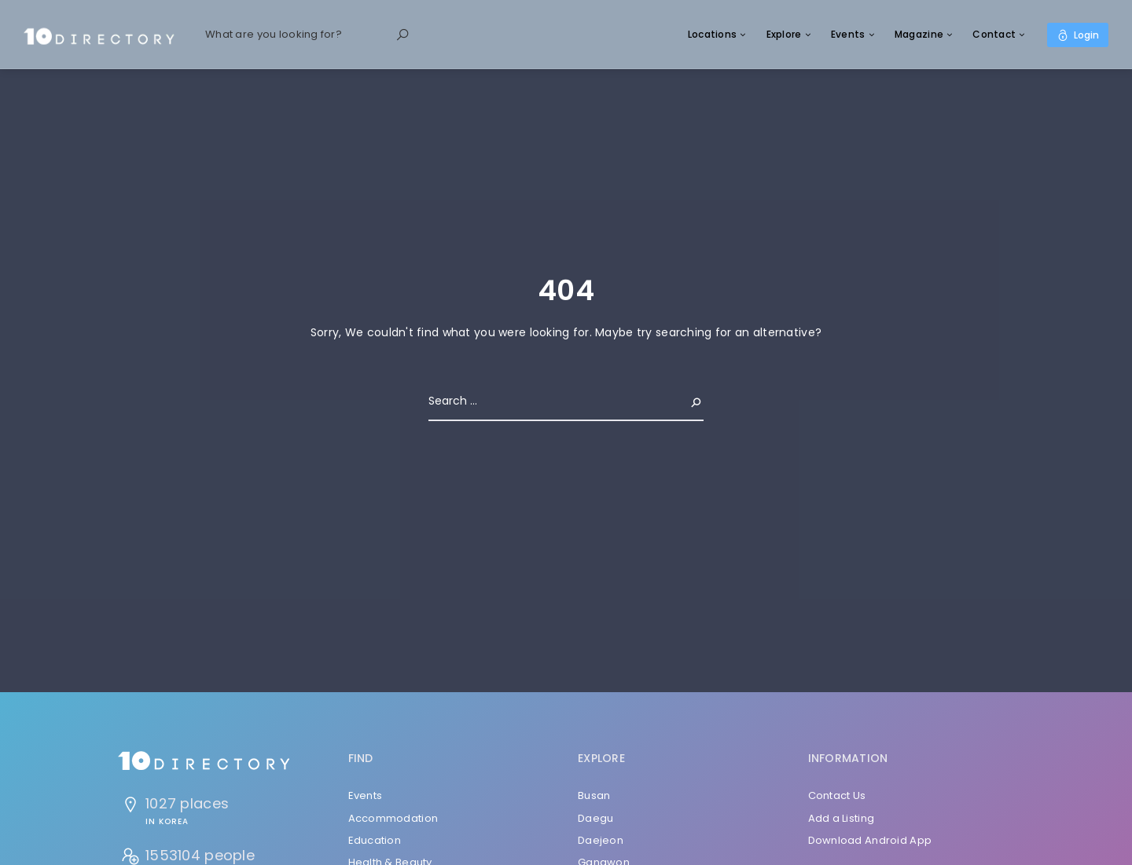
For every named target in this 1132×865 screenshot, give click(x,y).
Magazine (919, 34)
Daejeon (600, 840)
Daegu (595, 818)
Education (375, 840)
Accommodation (393, 818)
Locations (712, 34)
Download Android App (870, 840)
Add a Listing (841, 818)
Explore (784, 34)
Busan (594, 795)
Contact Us (837, 795)
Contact (994, 34)
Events (848, 34)
